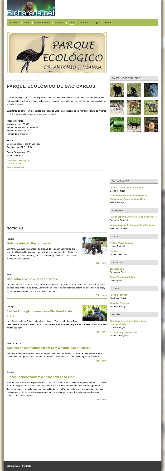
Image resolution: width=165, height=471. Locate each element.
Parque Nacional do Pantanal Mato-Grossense (132, 225)
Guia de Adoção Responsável (28, 243)
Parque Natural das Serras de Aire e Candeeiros (133, 217)
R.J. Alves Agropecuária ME (123, 332)
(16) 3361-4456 (14, 163)
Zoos (72, 22)
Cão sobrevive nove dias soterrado (32, 279)
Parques (59, 22)
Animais (14, 22)
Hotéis (107, 22)
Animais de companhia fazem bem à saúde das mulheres (48, 348)
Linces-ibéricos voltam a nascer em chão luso (40, 377)
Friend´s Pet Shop (119, 295)
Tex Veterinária (117, 269)
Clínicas (84, 22)
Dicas (27, 22)
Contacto (26, 466)
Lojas (96, 22)
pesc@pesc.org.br (16, 167)
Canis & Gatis (42, 22)
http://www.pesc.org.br (18, 160)
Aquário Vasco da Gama (122, 243)
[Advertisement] (108, 8)
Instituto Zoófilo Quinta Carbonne (126, 187)
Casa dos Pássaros (119, 303)
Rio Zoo (114, 251)
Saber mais (101, 263)
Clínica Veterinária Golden (123, 277)
